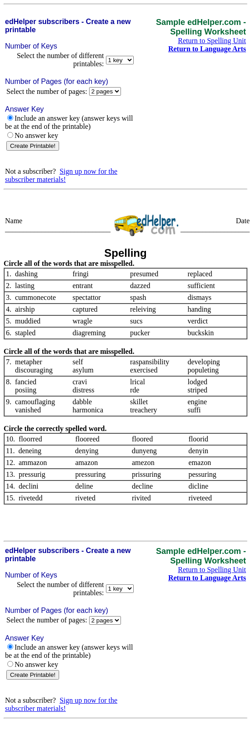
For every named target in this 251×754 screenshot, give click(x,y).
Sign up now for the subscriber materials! (61, 175)
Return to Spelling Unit (212, 40)
